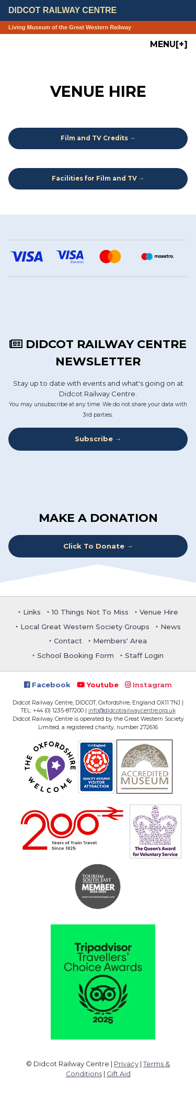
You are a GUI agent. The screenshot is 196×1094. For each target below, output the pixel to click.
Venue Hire (159, 612)
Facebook (47, 684)
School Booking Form (75, 655)
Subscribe (94, 438)
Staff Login (144, 655)
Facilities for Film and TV (94, 178)
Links (32, 612)
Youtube (98, 684)
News (170, 626)
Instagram (148, 684)
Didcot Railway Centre (62, 10)
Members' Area (120, 641)
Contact (68, 641)
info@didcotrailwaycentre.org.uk (132, 710)
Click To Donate (93, 546)
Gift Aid (119, 1074)
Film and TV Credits (94, 138)
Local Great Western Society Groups (84, 626)
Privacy (126, 1064)
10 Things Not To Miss (90, 612)
